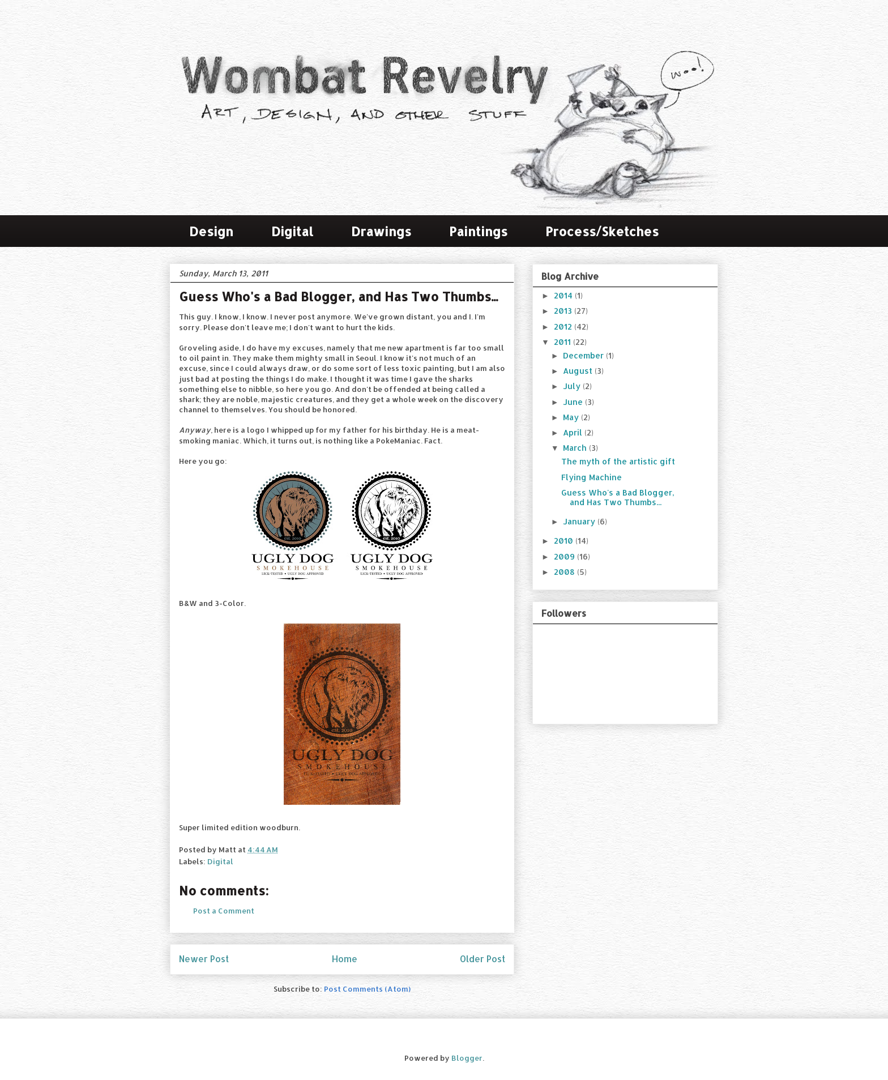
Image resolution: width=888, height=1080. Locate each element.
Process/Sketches (602, 231)
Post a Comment (223, 910)
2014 (564, 295)
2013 (564, 310)
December (584, 355)
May (572, 417)
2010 (564, 540)
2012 (564, 326)
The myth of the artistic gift (618, 461)
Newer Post (204, 958)
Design (211, 231)
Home (344, 958)
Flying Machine (591, 477)
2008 (565, 572)
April (573, 432)
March (576, 448)
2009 (565, 556)
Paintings (478, 231)
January (580, 521)
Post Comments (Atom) (367, 988)
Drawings (381, 231)
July (573, 386)
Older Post (482, 958)
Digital (292, 231)
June (574, 402)
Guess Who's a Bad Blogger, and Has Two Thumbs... (617, 497)
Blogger (467, 1057)
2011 (563, 342)
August (579, 370)
